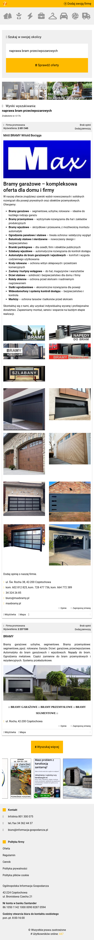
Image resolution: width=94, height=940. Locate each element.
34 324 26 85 (13, 592)
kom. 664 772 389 (61, 587)
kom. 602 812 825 (16, 587)
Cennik (7, 861)
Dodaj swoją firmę (77, 3)
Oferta (6, 848)
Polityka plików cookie (16, 875)
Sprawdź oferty (47, 65)
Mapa (22, 614)
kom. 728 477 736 (39, 587)
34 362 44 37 (25, 823)
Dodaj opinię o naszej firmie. (20, 574)
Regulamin (9, 855)
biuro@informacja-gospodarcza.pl (28, 829)
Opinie (63, 608)
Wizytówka (9, 614)
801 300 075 (25, 816)
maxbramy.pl (13, 603)
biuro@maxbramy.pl (17, 598)
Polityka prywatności (15, 868)
